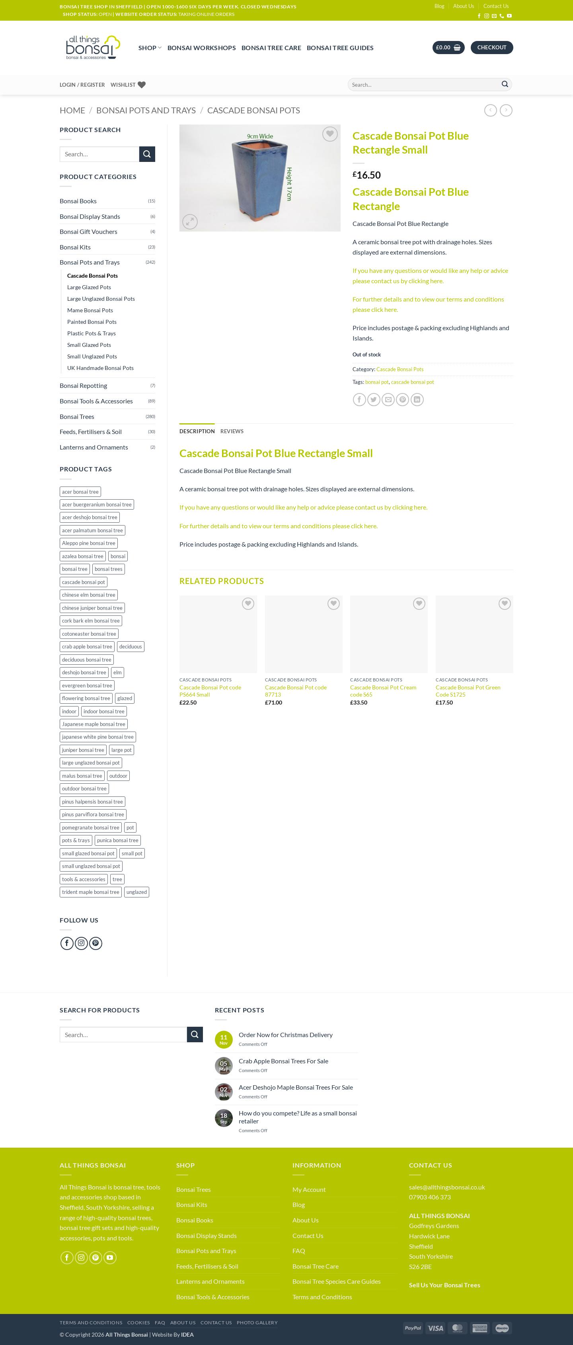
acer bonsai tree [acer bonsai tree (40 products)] (80, 492)
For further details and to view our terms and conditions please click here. (278, 525)
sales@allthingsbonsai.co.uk (447, 1187)
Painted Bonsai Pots (92, 321)
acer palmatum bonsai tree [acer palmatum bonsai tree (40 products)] (92, 530)
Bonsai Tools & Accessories (96, 401)
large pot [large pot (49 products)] (121, 750)
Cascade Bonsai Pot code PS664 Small (210, 691)
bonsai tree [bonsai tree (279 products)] (75, 569)
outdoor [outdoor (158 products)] (118, 776)
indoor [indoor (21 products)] (69, 711)
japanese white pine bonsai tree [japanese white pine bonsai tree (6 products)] (98, 737)
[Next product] (490, 110)
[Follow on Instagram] (486, 16)
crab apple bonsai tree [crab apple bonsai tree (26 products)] (87, 646)
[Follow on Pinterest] (95, 943)
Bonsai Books (78, 200)
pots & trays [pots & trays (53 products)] (76, 840)
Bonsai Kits (75, 247)
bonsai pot (377, 382)
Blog (439, 6)
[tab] (232, 431)
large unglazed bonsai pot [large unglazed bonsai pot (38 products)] (91, 762)
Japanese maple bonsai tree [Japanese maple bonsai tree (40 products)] (93, 724)
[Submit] (505, 84)
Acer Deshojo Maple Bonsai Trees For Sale (296, 1087)
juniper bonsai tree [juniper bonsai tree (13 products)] (83, 750)
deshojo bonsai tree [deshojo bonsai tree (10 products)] (84, 672)
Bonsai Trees (77, 416)
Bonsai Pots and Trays (146, 110)
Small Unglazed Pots (92, 356)
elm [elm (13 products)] (117, 672)
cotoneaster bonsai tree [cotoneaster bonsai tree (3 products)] (89, 634)
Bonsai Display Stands (90, 216)
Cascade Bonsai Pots (253, 110)
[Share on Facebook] (359, 399)
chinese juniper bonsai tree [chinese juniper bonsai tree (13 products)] (92, 608)
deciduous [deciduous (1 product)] (130, 646)
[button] (449, 47)
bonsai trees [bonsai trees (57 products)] (109, 569)
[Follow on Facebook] (479, 16)
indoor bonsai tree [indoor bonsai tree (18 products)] (104, 711)
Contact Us (496, 6)
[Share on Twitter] (373, 399)
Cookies (138, 1323)
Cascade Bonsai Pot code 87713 (296, 691)
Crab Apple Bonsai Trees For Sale (283, 1061)
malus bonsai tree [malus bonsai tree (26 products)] (82, 776)
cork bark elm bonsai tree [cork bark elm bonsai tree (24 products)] (91, 620)
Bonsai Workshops (202, 47)
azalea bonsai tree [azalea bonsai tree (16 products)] (82, 556)
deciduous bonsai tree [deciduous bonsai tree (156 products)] (86, 659)
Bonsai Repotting (83, 385)
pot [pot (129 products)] (130, 827)
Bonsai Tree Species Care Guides (336, 1281)
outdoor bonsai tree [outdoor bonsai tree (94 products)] (84, 788)
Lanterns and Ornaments (94, 447)
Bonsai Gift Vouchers (88, 231)
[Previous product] (506, 110)
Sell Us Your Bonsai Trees (444, 1285)
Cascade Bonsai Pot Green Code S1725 (468, 691)
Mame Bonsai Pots (90, 310)
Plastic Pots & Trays (91, 333)
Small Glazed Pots (89, 344)
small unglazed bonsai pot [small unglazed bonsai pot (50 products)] (91, 866)
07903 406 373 (430, 1197)
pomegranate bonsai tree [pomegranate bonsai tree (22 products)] (90, 827)
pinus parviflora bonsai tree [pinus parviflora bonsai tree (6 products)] (93, 814)
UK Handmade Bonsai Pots (100, 367)
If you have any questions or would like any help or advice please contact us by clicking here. (303, 507)
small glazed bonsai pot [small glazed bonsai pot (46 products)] (88, 853)
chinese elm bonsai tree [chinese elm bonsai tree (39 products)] (88, 595)
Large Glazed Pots (89, 287)
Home (72, 110)
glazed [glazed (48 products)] (124, 698)
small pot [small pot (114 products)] (132, 853)
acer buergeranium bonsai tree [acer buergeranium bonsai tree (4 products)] (97, 504)
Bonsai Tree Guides (340, 47)
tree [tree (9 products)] (117, 879)
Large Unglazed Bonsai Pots (101, 298)
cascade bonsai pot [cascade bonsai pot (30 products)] (83, 582)
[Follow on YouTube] (509, 16)
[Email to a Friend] (388, 399)
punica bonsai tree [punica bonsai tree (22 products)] (117, 840)
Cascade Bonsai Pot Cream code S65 (383, 691)
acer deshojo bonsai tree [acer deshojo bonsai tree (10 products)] (89, 517)
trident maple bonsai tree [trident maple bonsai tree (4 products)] (90, 892)
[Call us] (501, 16)
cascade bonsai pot (412, 382)
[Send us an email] (494, 16)
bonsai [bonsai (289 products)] (118, 556)
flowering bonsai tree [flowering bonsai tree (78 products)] (86, 698)
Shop (150, 47)
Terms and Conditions (322, 1296)
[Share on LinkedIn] (417, 399)
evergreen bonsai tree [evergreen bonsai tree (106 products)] (87, 685)
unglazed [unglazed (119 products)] (137, 892)
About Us (463, 6)
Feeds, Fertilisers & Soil (91, 431)
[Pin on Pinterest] (402, 399)
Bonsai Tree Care (271, 47)
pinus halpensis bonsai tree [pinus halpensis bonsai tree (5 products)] (92, 801)
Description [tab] (197, 431)
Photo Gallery (257, 1323)
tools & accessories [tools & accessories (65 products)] (83, 879)
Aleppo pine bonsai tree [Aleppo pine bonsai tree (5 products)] (88, 543)
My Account (309, 1189)
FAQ (298, 1250)
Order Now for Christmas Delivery (286, 1034)
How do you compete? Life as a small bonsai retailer (298, 1116)
